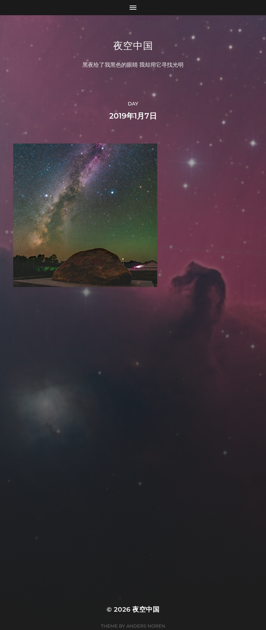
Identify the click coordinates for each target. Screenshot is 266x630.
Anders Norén (145, 599)
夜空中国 (133, 46)
